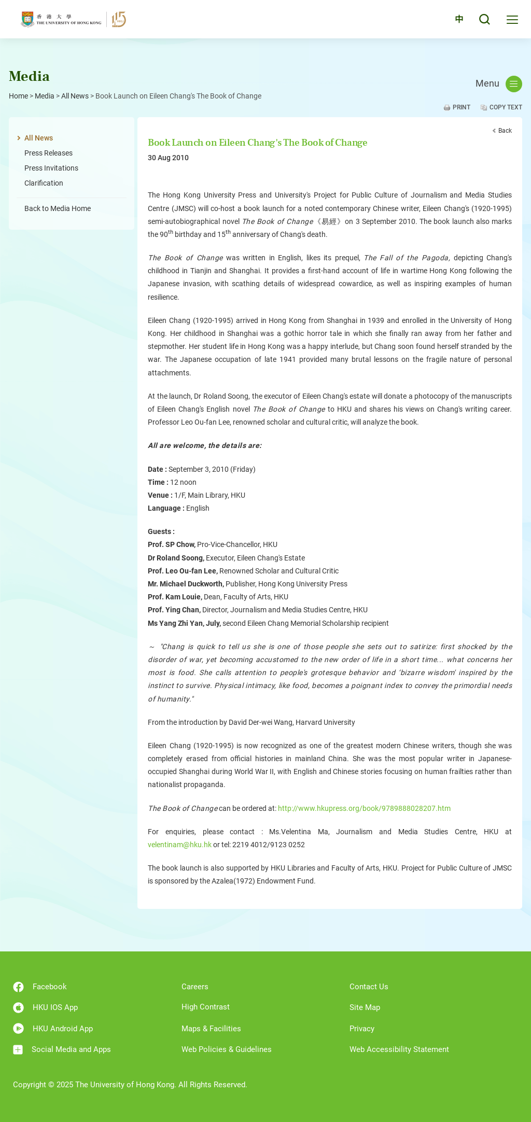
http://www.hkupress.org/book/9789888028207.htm (364, 808)
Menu (499, 84)
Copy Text (506, 107)
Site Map (365, 1007)
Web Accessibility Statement (399, 1049)
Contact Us (369, 986)
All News (75, 96)
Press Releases (48, 153)
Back (505, 130)
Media (44, 96)
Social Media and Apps (62, 1050)
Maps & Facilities (211, 1028)
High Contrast (205, 1007)
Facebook (40, 986)
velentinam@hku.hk (180, 844)
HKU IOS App (45, 1007)
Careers (194, 986)
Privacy (362, 1028)
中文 (452, 22)
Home (18, 96)
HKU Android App (53, 1028)
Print (461, 107)
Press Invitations (51, 168)
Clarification (43, 183)
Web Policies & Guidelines (226, 1049)
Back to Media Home (57, 208)
